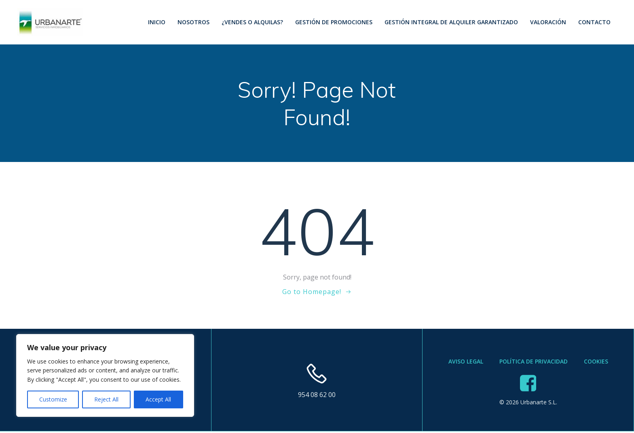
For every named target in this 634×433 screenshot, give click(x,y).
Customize (53, 399)
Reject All (106, 399)
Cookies (596, 363)
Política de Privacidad (533, 363)
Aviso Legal (465, 363)
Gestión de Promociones (333, 22)
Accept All (158, 399)
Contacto (593, 22)
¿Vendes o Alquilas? (251, 22)
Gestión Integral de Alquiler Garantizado (450, 22)
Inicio (156, 22)
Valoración (547, 22)
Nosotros (193, 22)
